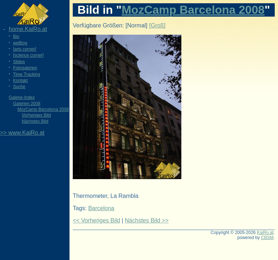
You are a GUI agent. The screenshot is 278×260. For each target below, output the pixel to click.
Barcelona (101, 208)
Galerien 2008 (26, 103)
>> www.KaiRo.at (22, 133)
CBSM (267, 237)
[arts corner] (24, 49)
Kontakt (20, 80)
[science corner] (28, 55)
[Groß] (157, 25)
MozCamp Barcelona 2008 (43, 109)
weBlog (20, 43)
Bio (16, 36)
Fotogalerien (25, 67)
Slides (19, 61)
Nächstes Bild (35, 121)
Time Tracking (26, 74)
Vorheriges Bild (36, 115)
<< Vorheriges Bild (96, 220)
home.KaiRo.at (28, 29)
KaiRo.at (265, 232)
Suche (19, 86)
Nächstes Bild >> (147, 220)
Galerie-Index (22, 97)
